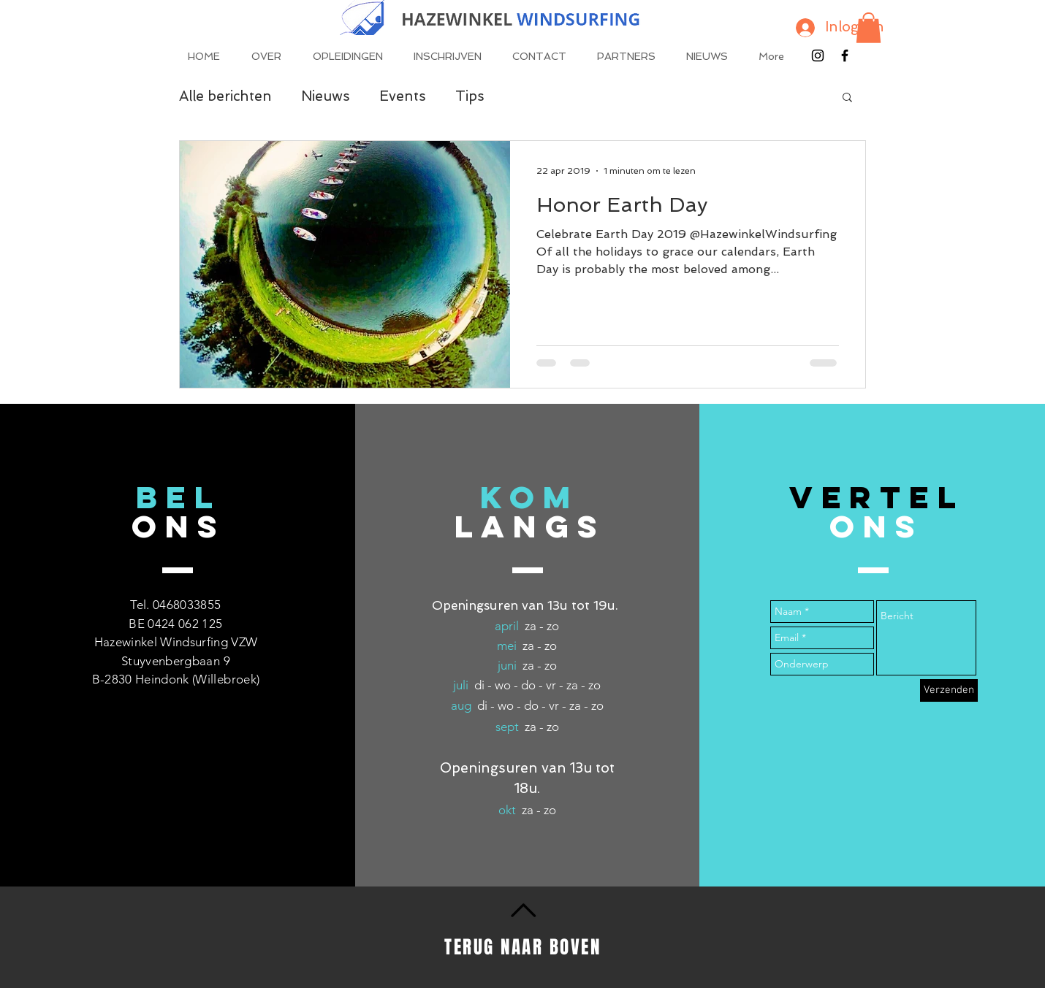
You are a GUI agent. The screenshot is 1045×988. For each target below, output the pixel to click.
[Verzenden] (949, 690)
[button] (868, 27)
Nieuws (325, 96)
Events (402, 96)
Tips (469, 96)
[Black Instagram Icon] (818, 55)
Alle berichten (225, 96)
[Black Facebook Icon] (845, 55)
